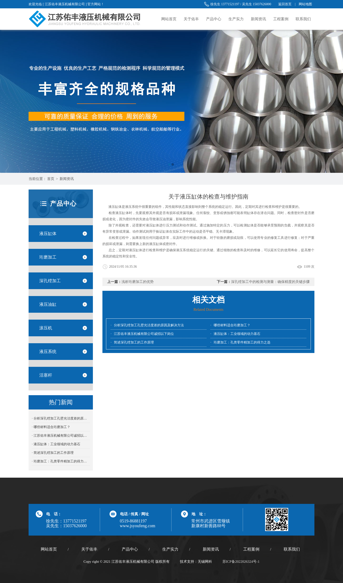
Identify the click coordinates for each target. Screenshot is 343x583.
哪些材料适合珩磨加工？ (232, 325)
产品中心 (213, 19)
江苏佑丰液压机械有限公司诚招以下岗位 (144, 334)
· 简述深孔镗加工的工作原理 (53, 453)
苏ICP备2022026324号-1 (241, 561)
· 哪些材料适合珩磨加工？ (51, 427)
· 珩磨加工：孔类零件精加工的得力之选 (61, 461)
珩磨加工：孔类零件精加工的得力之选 (242, 342)
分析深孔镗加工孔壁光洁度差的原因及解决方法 (149, 325)
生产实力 (236, 19)
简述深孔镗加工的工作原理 (134, 342)
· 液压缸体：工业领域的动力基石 (56, 444)
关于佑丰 (191, 19)
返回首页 (285, 4)
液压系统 (47, 351)
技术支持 (187, 561)
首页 (50, 179)
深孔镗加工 (50, 280)
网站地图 (305, 4)
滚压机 (45, 328)
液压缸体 (47, 233)
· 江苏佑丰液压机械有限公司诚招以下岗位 (61, 435)
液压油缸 (47, 304)
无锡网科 (205, 561)
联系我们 (303, 19)
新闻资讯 (258, 19)
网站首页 (169, 19)
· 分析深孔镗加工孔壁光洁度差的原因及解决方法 (61, 418)
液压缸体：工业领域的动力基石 (237, 334)
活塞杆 (45, 375)
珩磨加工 (47, 257)
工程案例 (280, 19)
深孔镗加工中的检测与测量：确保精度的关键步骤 (270, 282)
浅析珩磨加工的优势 (137, 282)
